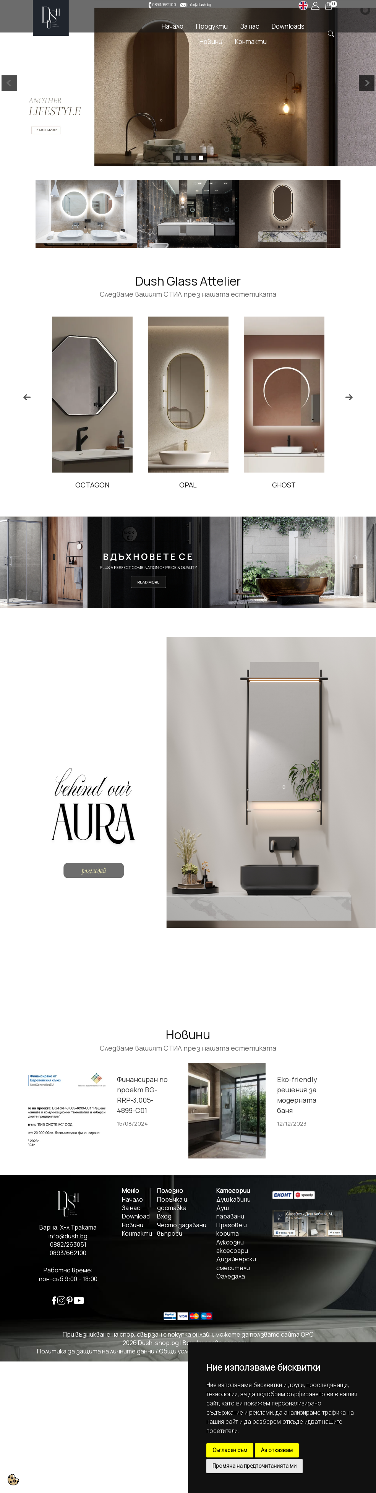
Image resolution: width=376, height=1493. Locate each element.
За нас (249, 26)
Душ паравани (230, 1212)
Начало (172, 26)
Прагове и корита (231, 1229)
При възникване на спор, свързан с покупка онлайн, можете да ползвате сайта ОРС (188, 1334)
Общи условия (180, 1351)
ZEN (79, 484)
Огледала (230, 1276)
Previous (27, 397)
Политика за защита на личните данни (95, 1351)
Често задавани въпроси (181, 1229)
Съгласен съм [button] (229, 1450)
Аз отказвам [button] (277, 1450)
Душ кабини (233, 1199)
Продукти (212, 26)
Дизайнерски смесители (236, 1263)
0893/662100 (164, 4)
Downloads (288, 26)
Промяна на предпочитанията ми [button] (254, 1466)
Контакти (251, 41)
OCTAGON (176, 484)
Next (349, 397)
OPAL (271, 484)
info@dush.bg (199, 4)
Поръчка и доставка (172, 1203)
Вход (164, 1216)
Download (136, 1216)
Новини (210, 41)
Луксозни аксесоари (232, 1246)
